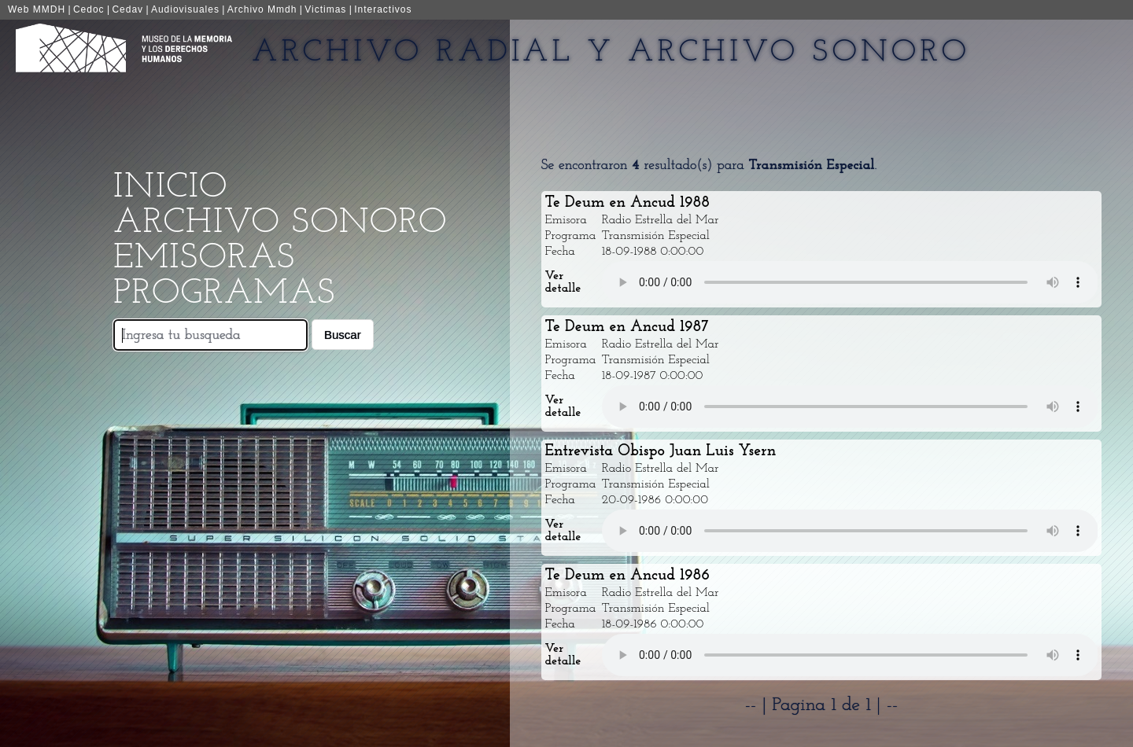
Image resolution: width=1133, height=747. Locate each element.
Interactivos (382, 9)
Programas (224, 293)
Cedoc (89, 9)
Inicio (170, 187)
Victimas (325, 9)
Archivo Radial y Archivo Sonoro (611, 52)
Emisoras (204, 258)
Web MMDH (36, 9)
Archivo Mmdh (262, 9)
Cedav (127, 9)
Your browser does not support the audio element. (850, 282)
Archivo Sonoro (280, 223)
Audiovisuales (185, 9)
